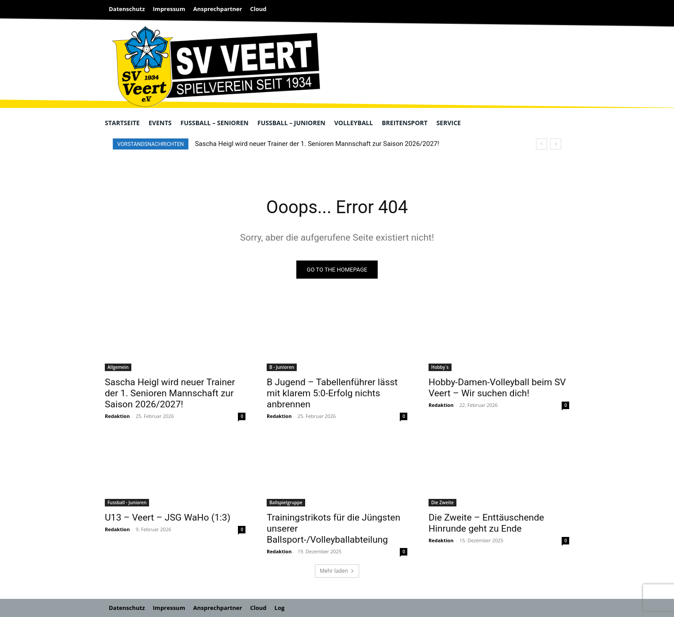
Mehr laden (337, 571)
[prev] (541, 143)
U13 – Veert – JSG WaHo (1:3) (167, 517)
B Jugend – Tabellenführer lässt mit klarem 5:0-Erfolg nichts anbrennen (332, 393)
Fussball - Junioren (126, 502)
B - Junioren (281, 367)
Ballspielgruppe (286, 502)
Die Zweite (442, 502)
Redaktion (117, 416)
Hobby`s (440, 367)
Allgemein (118, 367)
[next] (555, 143)
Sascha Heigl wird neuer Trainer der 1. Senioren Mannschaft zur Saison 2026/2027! (317, 144)
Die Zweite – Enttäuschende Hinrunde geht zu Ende (486, 523)
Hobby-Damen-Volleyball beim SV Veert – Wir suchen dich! (497, 388)
